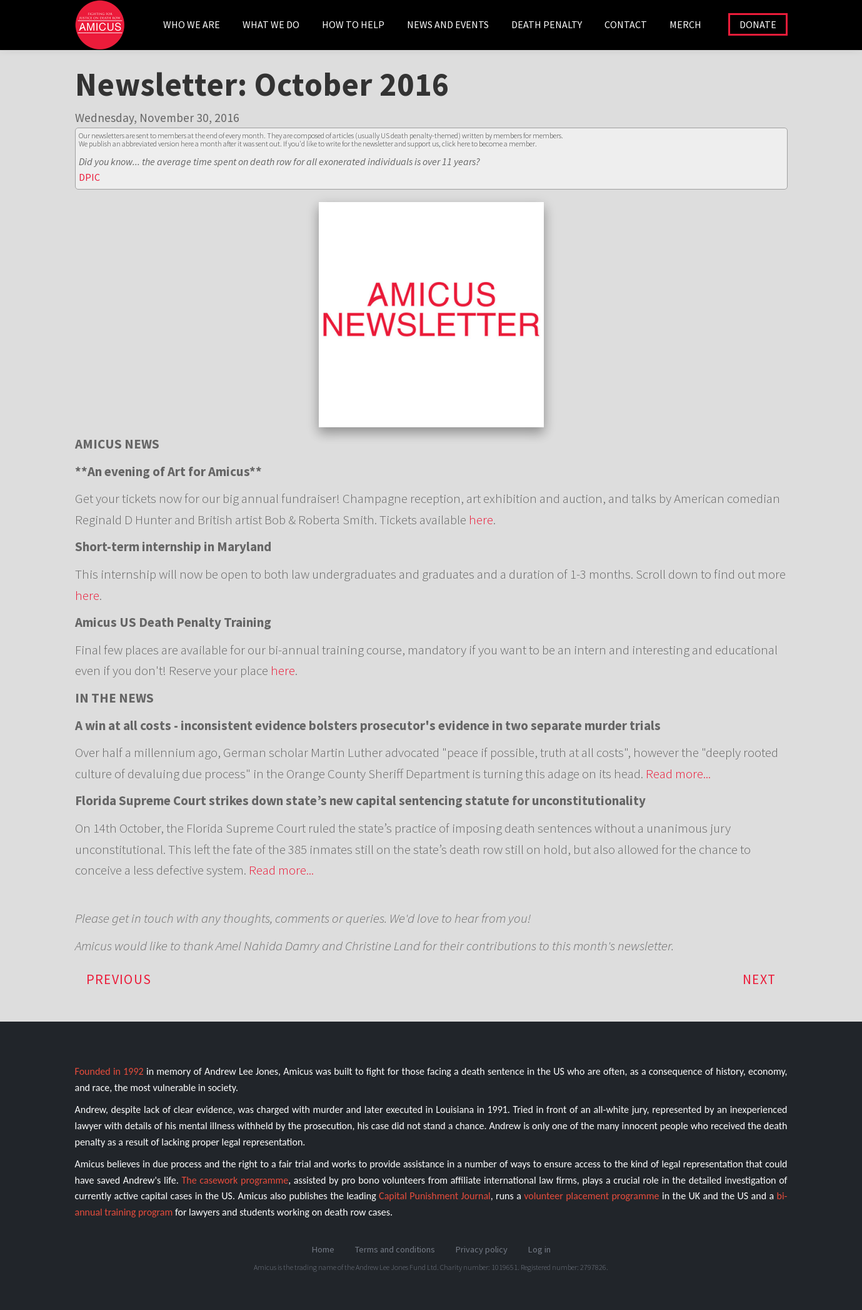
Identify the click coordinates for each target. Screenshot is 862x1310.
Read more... (678, 773)
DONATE (757, 24)
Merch (685, 24)
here (481, 519)
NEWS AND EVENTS (448, 24)
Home (323, 1249)
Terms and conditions (395, 1249)
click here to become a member (488, 143)
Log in (539, 1249)
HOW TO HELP (353, 24)
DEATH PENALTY (546, 24)
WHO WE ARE (191, 24)
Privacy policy (482, 1249)
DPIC (89, 177)
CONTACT (625, 24)
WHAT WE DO (271, 24)
